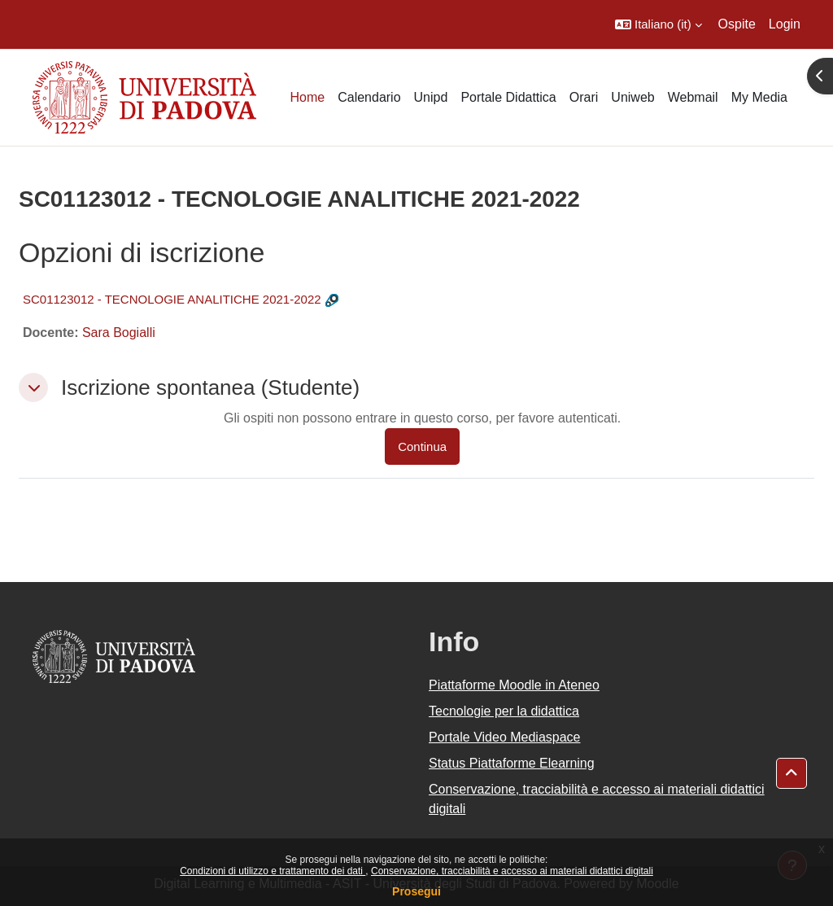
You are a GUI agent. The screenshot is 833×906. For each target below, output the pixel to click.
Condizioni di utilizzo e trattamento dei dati (272, 871)
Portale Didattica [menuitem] (508, 97)
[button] (658, 24)
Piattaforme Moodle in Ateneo (514, 685)
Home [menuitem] (307, 97)
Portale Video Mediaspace (505, 737)
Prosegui (416, 891)
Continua (422, 446)
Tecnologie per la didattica (504, 711)
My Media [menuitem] (759, 97)
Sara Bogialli (118, 332)
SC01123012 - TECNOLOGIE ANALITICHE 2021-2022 (172, 299)
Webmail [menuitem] (693, 97)
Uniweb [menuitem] (632, 97)
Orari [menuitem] (584, 97)
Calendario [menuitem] (369, 97)
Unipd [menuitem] (431, 97)
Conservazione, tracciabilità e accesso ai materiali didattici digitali (512, 871)
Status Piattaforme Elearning (512, 763)
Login (784, 24)
